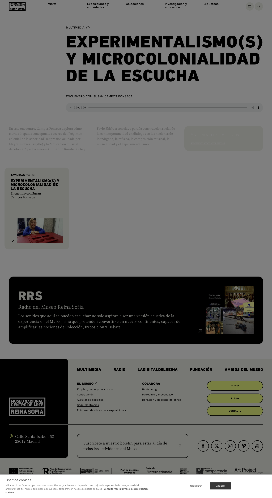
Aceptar (220, 485)
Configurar (196, 485)
